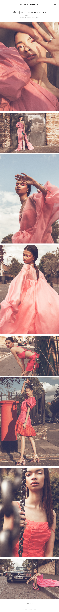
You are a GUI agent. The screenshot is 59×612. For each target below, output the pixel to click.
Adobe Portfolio (32, 609)
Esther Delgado (29, 4)
